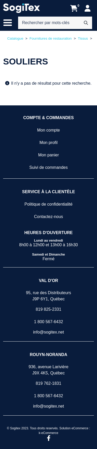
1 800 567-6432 (48, 322)
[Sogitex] (21, 8)
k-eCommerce (48, 433)
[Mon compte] (87, 8)
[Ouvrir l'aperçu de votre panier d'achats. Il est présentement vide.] (74, 8)
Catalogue (15, 38)
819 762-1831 (48, 383)
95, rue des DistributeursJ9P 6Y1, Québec (48, 296)
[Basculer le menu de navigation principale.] (10, 23)
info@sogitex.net (48, 332)
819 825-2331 (48, 309)
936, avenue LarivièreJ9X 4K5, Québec (49, 370)
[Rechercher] (86, 23)
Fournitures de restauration (50, 38)
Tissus (83, 38)
